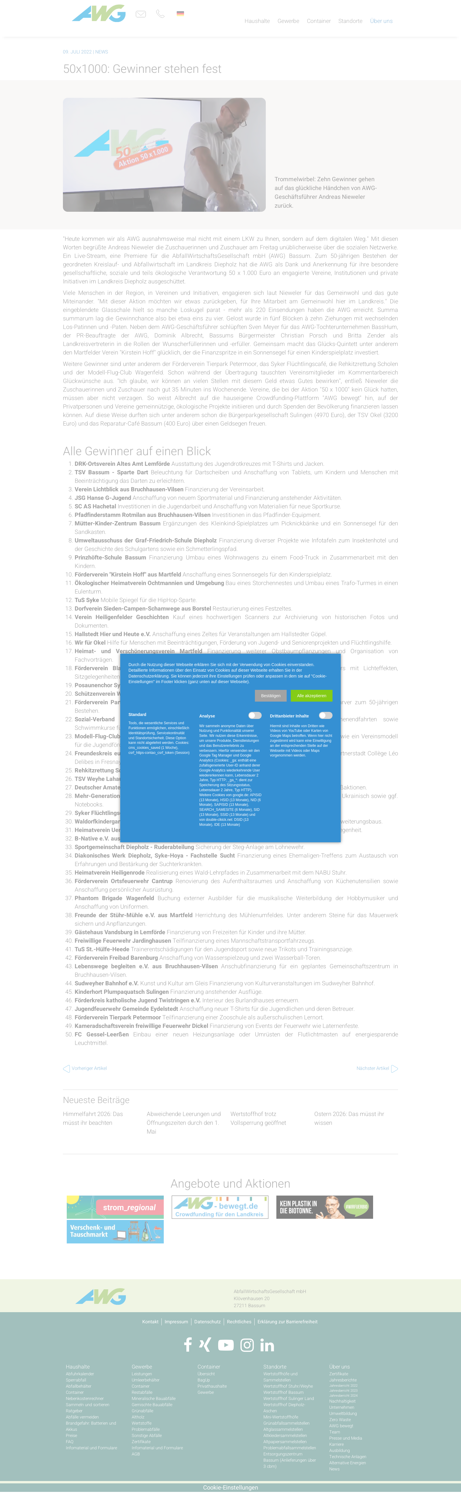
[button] (271, 696)
